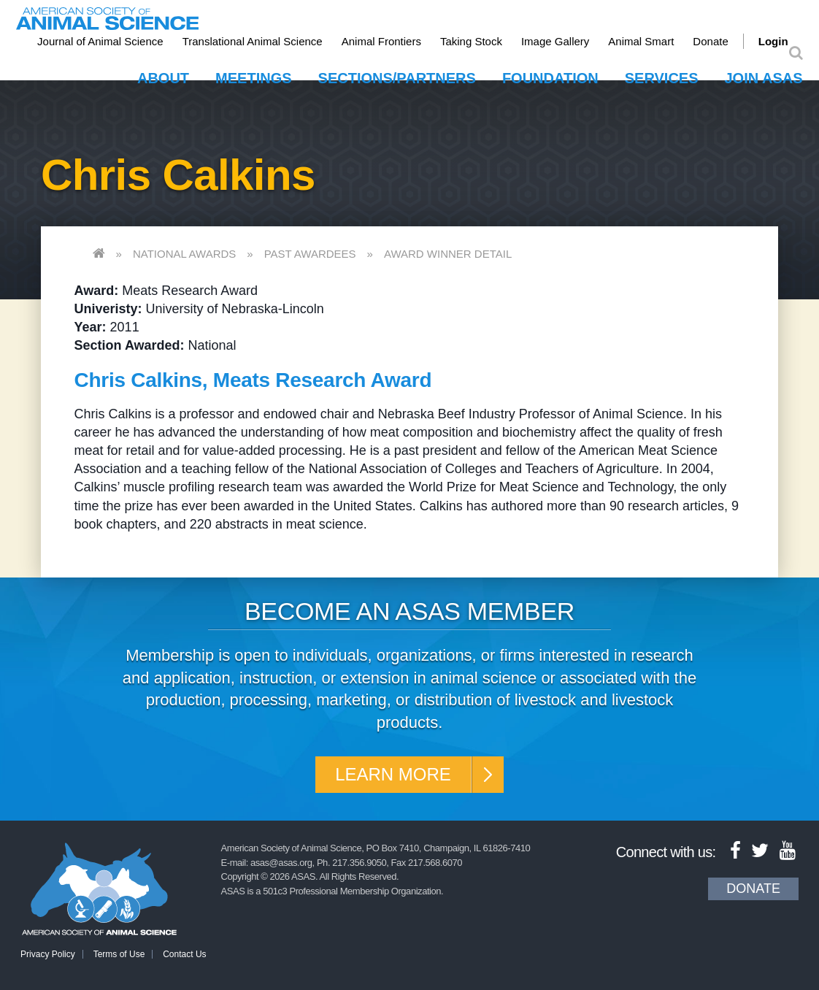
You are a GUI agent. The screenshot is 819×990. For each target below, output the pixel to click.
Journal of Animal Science (100, 41)
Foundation (550, 78)
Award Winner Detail (448, 254)
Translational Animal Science (252, 41)
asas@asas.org (281, 862)
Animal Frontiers (381, 41)
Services (662, 78)
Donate (710, 41)
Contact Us (184, 954)
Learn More (393, 774)
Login (773, 41)
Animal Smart (641, 41)
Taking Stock (471, 41)
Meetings (253, 78)
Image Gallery (555, 41)
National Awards (184, 254)
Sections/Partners (397, 78)
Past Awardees (310, 254)
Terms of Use (119, 954)
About (163, 78)
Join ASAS (764, 78)
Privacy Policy (47, 954)
